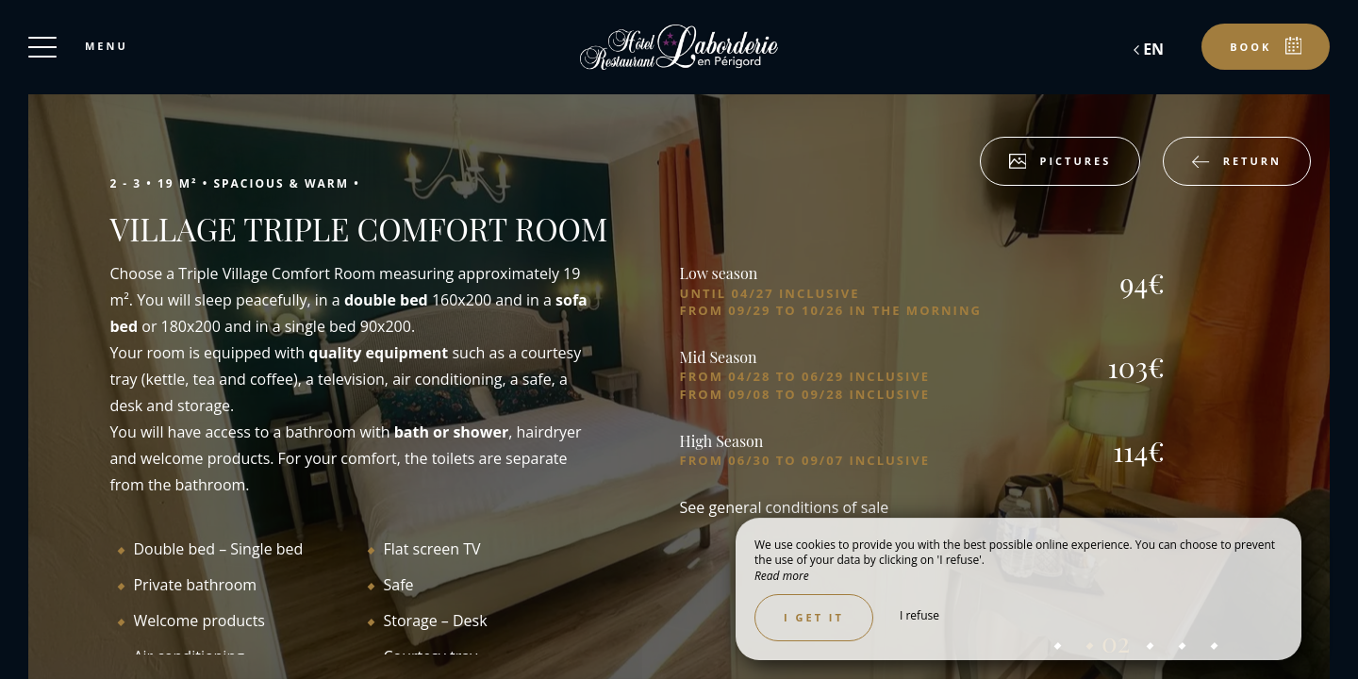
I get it (814, 617)
